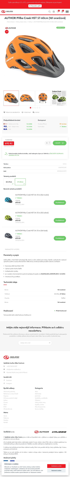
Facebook (8, 380)
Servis (5, 416)
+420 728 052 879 (10, 366)
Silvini (5, 404)
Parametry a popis (12, 249)
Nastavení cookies (56, 470)
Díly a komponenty (40, 407)
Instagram (8, 383)
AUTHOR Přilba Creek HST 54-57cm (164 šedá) (31, 231)
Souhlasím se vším (56, 466)
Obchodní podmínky (9, 391)
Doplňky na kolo (39, 404)
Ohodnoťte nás (8, 409)
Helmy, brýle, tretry (21, 22)
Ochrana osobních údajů (10, 398)
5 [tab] (39, 107)
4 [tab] (37, 107)
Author (5, 400)
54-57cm (10, 183)
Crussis (6, 402)
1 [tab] (30, 107)
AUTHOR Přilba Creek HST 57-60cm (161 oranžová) (48, 22)
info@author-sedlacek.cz (12, 369)
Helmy (30, 22)
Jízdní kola (37, 396)
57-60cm (21, 183)
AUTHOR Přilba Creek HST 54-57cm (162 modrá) (32, 195)
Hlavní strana (10, 22)
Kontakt (6, 422)
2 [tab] (32, 107)
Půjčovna (6, 418)
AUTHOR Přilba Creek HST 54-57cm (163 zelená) (31, 213)
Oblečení (37, 400)
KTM (5, 407)
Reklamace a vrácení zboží (11, 394)
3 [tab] (35, 107)
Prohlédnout (60, 202)
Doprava (6, 396)
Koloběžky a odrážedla (41, 398)
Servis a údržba (39, 409)
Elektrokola (38, 394)
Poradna (6, 420)
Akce (36, 391)
